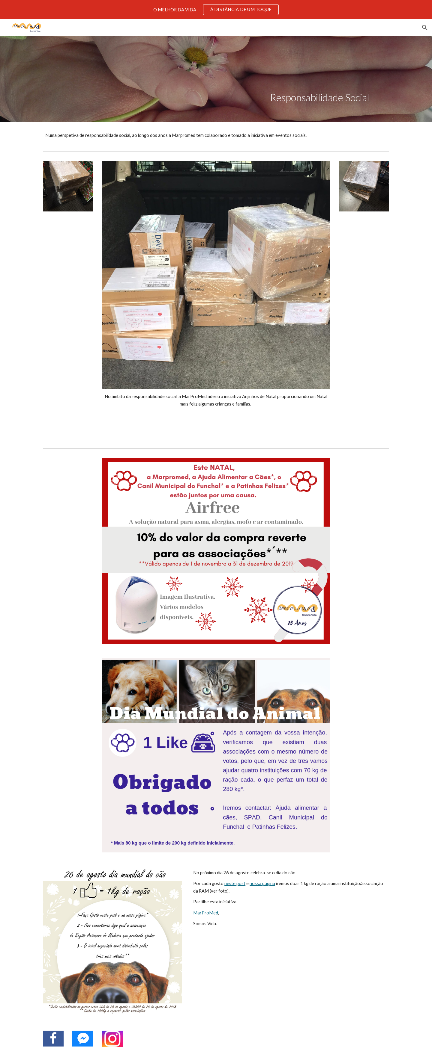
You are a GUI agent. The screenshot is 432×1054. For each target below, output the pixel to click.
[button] (425, 27)
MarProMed (205, 912)
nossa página (262, 883)
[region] (216, 9)
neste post (234, 883)
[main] (319, 79)
